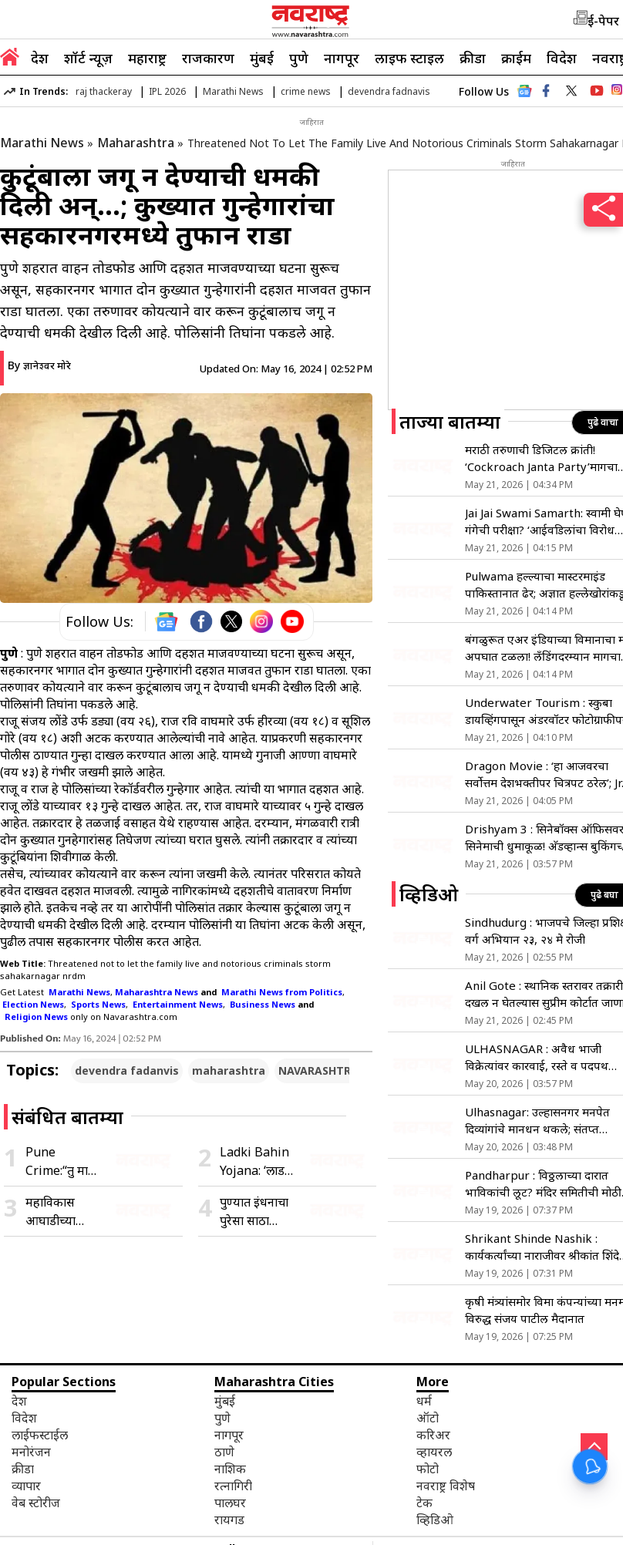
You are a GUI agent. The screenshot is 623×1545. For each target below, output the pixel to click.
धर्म (424, 1400)
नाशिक (230, 1468)
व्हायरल (434, 1451)
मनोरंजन (31, 1451)
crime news (306, 91)
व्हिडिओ (434, 1519)
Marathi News (233, 91)
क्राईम (516, 58)
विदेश (562, 58)
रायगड (229, 1519)
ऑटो (427, 1417)
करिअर (433, 1434)
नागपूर (341, 58)
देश (40, 58)
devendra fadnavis (389, 91)
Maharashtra (135, 142)
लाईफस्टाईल (40, 1434)
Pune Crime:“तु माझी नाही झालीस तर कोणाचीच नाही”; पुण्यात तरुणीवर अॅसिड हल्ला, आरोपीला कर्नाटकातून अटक (62, 1161)
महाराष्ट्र (147, 58)
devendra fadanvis (127, 1070)
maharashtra (228, 1070)
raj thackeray (104, 91)
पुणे (298, 58)
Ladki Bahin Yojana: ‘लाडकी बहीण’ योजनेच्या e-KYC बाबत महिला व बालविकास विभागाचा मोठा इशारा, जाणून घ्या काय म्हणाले (259, 1161)
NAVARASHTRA (318, 1070)
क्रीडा (473, 58)
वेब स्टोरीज (36, 1502)
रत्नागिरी (233, 1485)
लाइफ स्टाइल (409, 58)
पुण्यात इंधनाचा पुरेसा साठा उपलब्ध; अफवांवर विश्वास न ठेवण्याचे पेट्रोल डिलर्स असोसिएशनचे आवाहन (254, 1211)
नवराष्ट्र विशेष (445, 1485)
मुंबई (262, 58)
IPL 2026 (167, 91)
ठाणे (224, 1451)
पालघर (230, 1502)
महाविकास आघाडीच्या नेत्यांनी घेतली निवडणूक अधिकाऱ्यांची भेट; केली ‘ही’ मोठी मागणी (55, 1211)
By (39, 365)
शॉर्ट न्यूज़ (88, 58)
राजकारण (208, 58)
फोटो (427, 1468)
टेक (424, 1502)
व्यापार (26, 1485)
